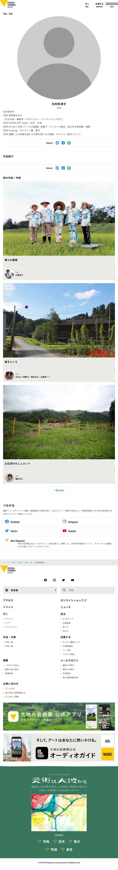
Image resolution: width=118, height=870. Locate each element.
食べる (66, 626)
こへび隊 (67, 650)
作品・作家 (8, 13)
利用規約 (67, 673)
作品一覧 (9, 642)
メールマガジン (70, 660)
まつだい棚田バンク (71, 642)
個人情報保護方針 (70, 677)
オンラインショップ (72, 600)
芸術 (62, 841)
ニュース (66, 607)
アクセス (8, 600)
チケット (9, 618)
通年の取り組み (12, 669)
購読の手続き (68, 665)
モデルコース (11, 626)
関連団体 (9, 673)
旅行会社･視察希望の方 (15, 692)
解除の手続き (68, 669)
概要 (5, 660)
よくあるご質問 (12, 696)
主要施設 (67, 622)
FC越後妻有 (68, 646)
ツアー (8, 622)
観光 (77, 841)
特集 (46, 841)
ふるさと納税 (68, 654)
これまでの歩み (12, 665)
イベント (8, 607)
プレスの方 (10, 688)
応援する (66, 637)
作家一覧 (28, 562)
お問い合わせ (11, 683)
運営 (69, 849)
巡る (63, 614)
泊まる (66, 630)
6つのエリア (68, 618)
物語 (54, 849)
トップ (6, 562)
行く (5, 614)
